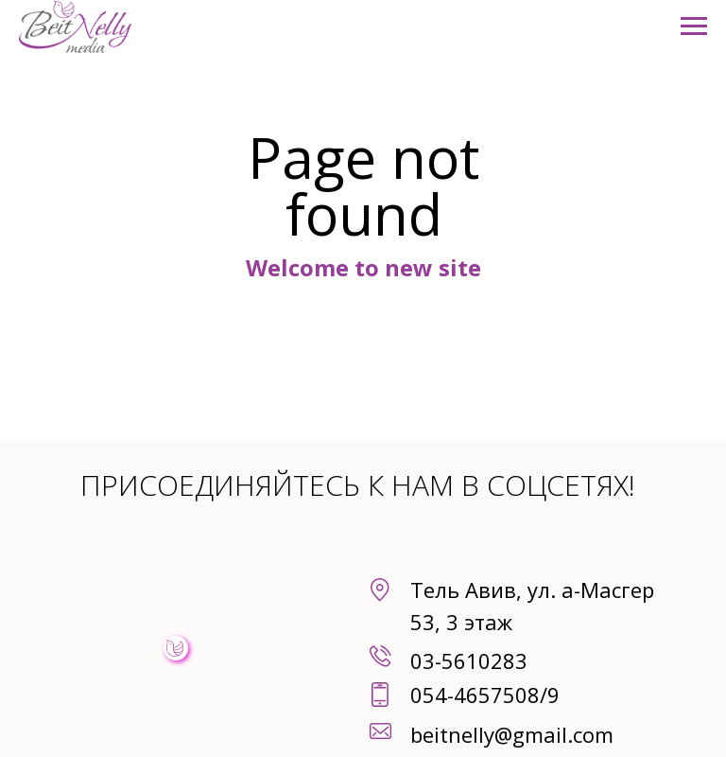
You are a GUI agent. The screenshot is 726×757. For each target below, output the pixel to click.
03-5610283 (468, 660)
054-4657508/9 (485, 694)
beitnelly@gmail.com (512, 734)
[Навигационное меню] (694, 26)
